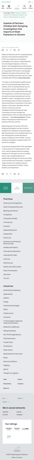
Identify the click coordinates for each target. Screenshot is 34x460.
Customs (6, 226)
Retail (5, 358)
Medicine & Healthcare (11, 327)
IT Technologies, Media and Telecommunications (13, 322)
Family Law (7, 238)
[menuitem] (30, 2)
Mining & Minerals (9, 331)
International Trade (10, 255)
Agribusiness (8, 294)
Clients (20, 379)
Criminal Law (7, 222)
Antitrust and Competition (12, 203)
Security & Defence (10, 361)
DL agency (19, 457)
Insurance (6, 317)
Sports (5, 369)
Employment (7, 234)
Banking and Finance (10, 211)
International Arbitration (11, 251)
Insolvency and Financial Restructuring (11, 243)
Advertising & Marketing (11, 290)
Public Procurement (10, 271)
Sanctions (7, 274)
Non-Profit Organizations (12, 335)
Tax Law (6, 278)
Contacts (20, 384)
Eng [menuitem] (29, 2)
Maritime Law (8, 263)
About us (6, 388)
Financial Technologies (11, 306)
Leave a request (6, 2)
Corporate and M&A (10, 218)
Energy (5, 302)
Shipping (6, 365)
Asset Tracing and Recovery (13, 207)
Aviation (6, 298)
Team (5, 379)
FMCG (5, 309)
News (12, 13)
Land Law (6, 259)
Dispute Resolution (10, 230)
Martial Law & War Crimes (12, 267)
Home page (6, 13)
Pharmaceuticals (9, 338)
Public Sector (8, 350)
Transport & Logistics (10, 373)
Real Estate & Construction (13, 354)
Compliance (7, 215)
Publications (7, 384)
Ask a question (17, 188)
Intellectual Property (10, 247)
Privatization (7, 346)
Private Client (8, 342)
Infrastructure (8, 313)
